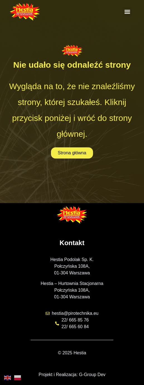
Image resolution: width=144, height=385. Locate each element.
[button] (127, 11)
